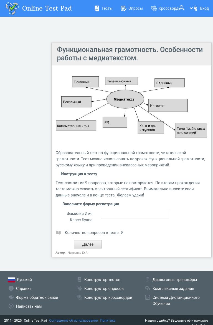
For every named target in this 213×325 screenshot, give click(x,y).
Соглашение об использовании (73, 320)
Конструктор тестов (102, 279)
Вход (201, 8)
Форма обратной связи (37, 297)
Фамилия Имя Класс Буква (79, 216)
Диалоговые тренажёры (175, 279)
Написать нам (29, 306)
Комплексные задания (173, 288)
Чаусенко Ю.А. (78, 253)
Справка (24, 288)
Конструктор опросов (104, 288)
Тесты (103, 8)
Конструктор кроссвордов (108, 297)
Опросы (132, 8)
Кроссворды (166, 8)
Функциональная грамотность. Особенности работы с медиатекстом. (130, 54)
